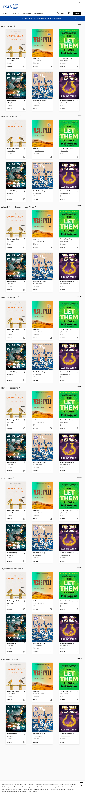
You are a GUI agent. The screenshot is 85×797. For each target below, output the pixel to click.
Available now (8, 26)
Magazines (27, 13)
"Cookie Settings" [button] (27, 789)
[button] (60, 14)
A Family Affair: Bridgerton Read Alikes (18, 207)
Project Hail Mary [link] (12, 100)
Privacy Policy (49, 785)
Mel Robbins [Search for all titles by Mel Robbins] (64, 60)
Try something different (12, 569)
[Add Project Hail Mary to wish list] (24, 109)
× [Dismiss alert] (76, 18)
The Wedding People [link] (39, 100)
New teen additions (10, 388)
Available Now (38, 13)
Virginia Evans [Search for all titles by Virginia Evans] (11, 60)
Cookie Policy (32, 792)
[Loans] (69, 14)
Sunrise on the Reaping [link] (67, 100)
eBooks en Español (10, 659)
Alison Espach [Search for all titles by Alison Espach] (38, 103)
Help (79, 2)
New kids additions (10, 297)
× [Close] (81, 785)
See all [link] (79, 25)
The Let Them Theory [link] (66, 58)
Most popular (8, 478)
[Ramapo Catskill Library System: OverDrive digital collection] (11, 6)
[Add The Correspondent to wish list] (24, 66)
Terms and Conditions (35, 785)
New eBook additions (11, 116)
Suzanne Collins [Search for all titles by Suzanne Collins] (65, 103)
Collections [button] (16, 13)
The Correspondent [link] (13, 58)
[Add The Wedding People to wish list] (51, 109)
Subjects (5, 13)
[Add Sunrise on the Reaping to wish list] (77, 109)
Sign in (77, 13)
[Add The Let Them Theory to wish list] (77, 66)
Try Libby (25, 18)
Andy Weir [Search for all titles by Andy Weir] (10, 103)
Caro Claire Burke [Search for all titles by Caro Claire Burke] (39, 60)
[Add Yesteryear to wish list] (51, 66)
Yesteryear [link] (36, 58)
